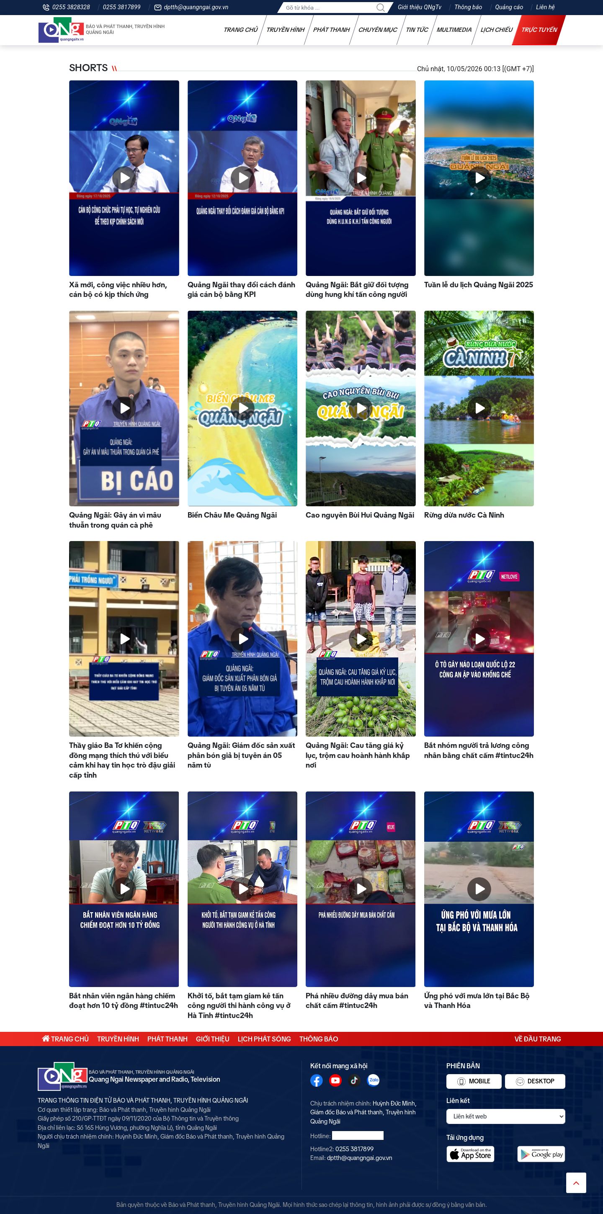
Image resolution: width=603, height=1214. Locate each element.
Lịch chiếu (497, 29)
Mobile (473, 1081)
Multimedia (454, 29)
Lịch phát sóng (264, 1039)
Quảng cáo (509, 7)
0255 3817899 (122, 7)
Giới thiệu (212, 1039)
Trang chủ (241, 29)
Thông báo (468, 7)
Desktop (535, 1081)
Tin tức (417, 29)
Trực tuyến (539, 29)
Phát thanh (331, 29)
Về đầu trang (538, 1039)
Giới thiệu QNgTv (419, 7)
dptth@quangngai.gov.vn (196, 7)
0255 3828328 (71, 7)
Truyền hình (285, 29)
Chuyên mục (378, 29)
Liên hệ (545, 7)
